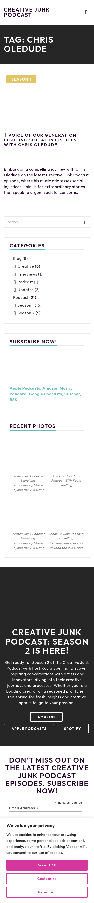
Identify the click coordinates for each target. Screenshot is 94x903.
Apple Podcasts (29, 728)
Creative (26, 266)
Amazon (46, 717)
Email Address (23, 808)
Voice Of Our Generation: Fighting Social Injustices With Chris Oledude (41, 139)
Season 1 (21, 79)
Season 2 (26, 312)
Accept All (46, 865)
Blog (17, 258)
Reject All (47, 892)
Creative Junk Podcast (27, 12)
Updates (26, 289)
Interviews (27, 274)
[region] (47, 860)
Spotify (72, 728)
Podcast (25, 281)
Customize (47, 878)
